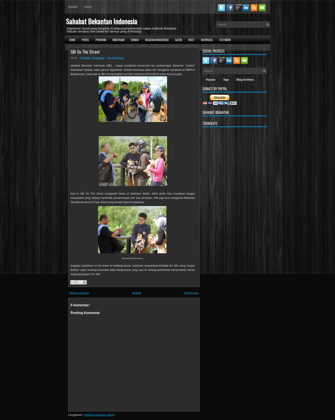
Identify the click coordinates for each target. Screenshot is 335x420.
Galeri (178, 40)
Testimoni (225, 40)
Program (101, 40)
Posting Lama (191, 293)
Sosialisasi (98, 57)
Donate (88, 7)
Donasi (135, 40)
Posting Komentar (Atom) (99, 414)
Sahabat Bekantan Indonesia (101, 21)
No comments (115, 57)
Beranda (73, 7)
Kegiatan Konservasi (157, 40)
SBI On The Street (85, 52)
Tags (226, 79)
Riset (191, 40)
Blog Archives (245, 79)
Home (72, 40)
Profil (85, 40)
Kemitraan (119, 40)
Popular (211, 79)
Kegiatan (86, 57)
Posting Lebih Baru (79, 293)
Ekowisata (207, 40)
